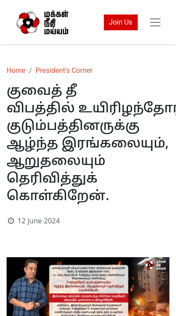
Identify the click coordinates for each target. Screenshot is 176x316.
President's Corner (64, 70)
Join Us (120, 22)
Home (16, 70)
